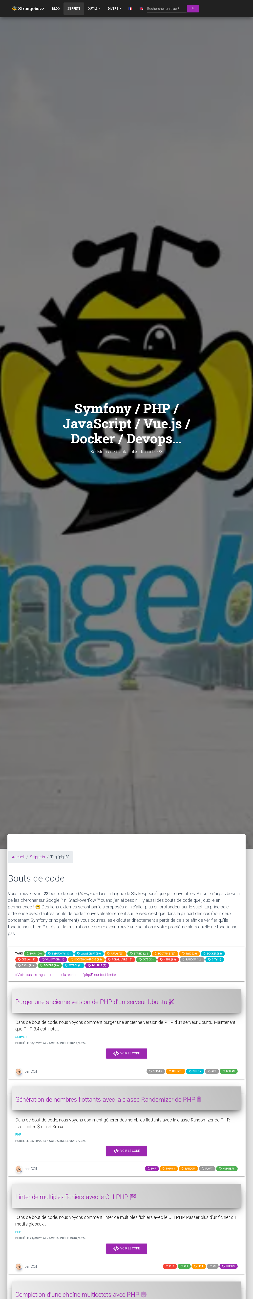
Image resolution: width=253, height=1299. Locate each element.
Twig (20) (189, 953)
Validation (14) (53, 959)
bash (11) (26, 965)
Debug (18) (26, 959)
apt (212, 1071)
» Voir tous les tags (30, 975)
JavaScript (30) (89, 953)
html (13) (168, 959)
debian (229, 1071)
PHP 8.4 (195, 1071)
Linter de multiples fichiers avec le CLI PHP (75, 1197)
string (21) (139, 953)
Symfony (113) (59, 953)
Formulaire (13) (120, 959)
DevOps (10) (50, 965)
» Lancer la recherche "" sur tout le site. (83, 975)
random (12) (192, 959)
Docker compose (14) (86, 959)
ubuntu (175, 1071)
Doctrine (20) (165, 953)
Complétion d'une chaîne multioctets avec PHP (81, 1294)
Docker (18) (213, 953)
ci (213, 1266)
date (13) (146, 959)
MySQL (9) (73, 965)
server (155, 1071)
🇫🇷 (130, 8)
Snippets (73, 8)
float (207, 1168)
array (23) (115, 953)
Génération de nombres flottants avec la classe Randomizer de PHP (108, 1099)
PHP (152, 1168)
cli (184, 1266)
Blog (56, 8)
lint (198, 1266)
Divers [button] (113, 8)
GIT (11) (214, 959)
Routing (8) (97, 965)
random (188, 1168)
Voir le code (126, 1053)
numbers (227, 1168)
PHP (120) (34, 953)
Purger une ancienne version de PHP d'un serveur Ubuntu (94, 1002)
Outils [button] (93, 8)
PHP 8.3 (169, 1168)
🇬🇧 (141, 8)
